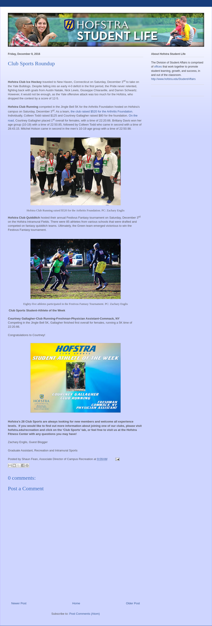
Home (76, 603)
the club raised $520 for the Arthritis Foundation (101, 111)
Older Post (133, 603)
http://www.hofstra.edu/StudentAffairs (173, 79)
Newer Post (18, 603)
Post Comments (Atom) (84, 613)
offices (158, 66)
